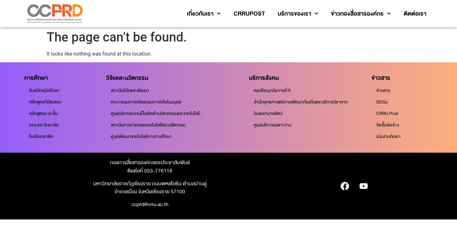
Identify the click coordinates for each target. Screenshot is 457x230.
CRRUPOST (249, 14)
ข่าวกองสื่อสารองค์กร (361, 13)
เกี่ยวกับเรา (204, 13)
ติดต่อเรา (415, 14)
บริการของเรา (298, 13)
